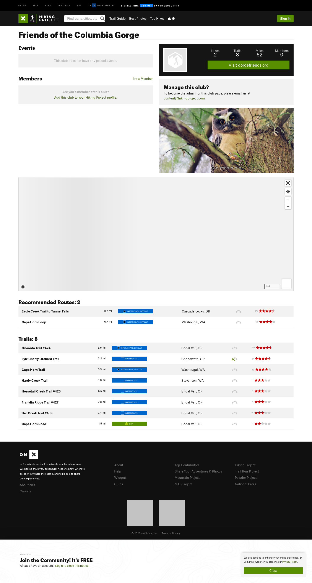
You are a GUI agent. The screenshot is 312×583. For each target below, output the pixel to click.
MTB (36, 5)
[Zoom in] (288, 200)
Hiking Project (245, 465)
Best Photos (137, 18)
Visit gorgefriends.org (248, 64)
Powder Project (246, 477)
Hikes (215, 51)
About (118, 465)
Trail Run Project (247, 471)
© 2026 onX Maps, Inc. (145, 533)
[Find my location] (288, 191)
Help (117, 471)
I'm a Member (143, 78)
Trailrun (64, 5)
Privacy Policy (289, 562)
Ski (79, 5)
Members (282, 51)
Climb (22, 5)
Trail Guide (117, 18)
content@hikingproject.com (184, 98)
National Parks (245, 484)
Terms (165, 533)
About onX (27, 485)
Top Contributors (187, 465)
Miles (259, 51)
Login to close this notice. (72, 565)
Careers (25, 491)
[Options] (286, 284)
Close (273, 570)
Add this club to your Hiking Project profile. (85, 97)
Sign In (285, 18)
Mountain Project (187, 477)
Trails (237, 51)
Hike (48, 5)
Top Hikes (157, 18)
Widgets (120, 477)
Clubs (118, 484)
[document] (273, 565)
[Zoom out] (288, 206)
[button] (163, 140)
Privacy (176, 533)
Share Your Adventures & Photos (198, 471)
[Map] (156, 234)
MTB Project (183, 484)
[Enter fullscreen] (288, 183)
